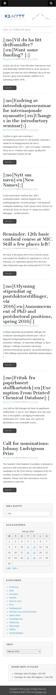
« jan (8, 568)
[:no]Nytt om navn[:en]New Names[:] (18, 180)
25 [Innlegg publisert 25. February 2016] (28, 558)
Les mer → (9, 88)
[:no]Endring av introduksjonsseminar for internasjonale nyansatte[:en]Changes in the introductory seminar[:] (27, 113)
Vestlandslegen (16, 633)
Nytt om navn (15, 601)
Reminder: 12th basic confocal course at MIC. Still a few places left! (28, 239)
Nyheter (12, 597)
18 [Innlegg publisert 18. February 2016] (28, 552)
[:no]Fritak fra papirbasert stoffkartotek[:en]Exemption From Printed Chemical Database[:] (27, 387)
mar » (15, 568)
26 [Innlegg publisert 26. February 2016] (34, 558)
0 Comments (33, 59)
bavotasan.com (40, 692)
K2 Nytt (27, 689)
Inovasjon (13, 594)
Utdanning (14, 622)
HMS (11, 590)
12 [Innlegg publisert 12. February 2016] (34, 547)
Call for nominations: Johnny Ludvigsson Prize (26, 448)
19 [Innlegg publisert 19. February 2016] (34, 552)
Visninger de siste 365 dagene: (29, 677)
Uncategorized (16, 619)
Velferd (12, 629)
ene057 (8, 59)
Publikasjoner (15, 608)
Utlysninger (14, 626)
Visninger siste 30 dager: (26, 673)
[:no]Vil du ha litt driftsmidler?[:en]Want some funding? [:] (22, 47)
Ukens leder (14, 615)
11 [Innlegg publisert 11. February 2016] (28, 547)
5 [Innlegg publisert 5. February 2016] (34, 541)
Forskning (13, 587)
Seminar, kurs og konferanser (22, 612)
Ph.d (11, 605)
